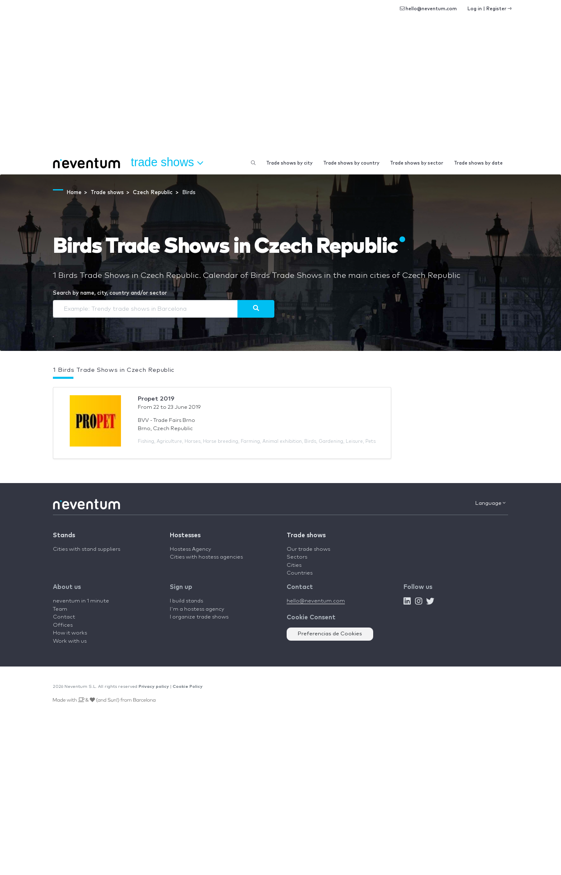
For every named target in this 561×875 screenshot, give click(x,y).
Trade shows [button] (167, 163)
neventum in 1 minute (81, 601)
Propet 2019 (156, 399)
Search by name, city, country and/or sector (110, 293)
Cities (294, 565)
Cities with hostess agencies (206, 557)
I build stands (186, 601)
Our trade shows (308, 549)
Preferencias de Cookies (330, 634)
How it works (70, 633)
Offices (63, 625)
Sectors (297, 557)
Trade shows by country (351, 163)
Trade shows (306, 535)
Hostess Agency (190, 549)
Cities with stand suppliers (86, 549)
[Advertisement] (280, 90)
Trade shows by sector (416, 163)
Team (60, 609)
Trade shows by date (478, 163)
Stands (64, 535)
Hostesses (185, 535)
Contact (64, 617)
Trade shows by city (289, 163)
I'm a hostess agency (197, 609)
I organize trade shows (199, 617)
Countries (299, 573)
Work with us (70, 641)
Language (490, 503)
